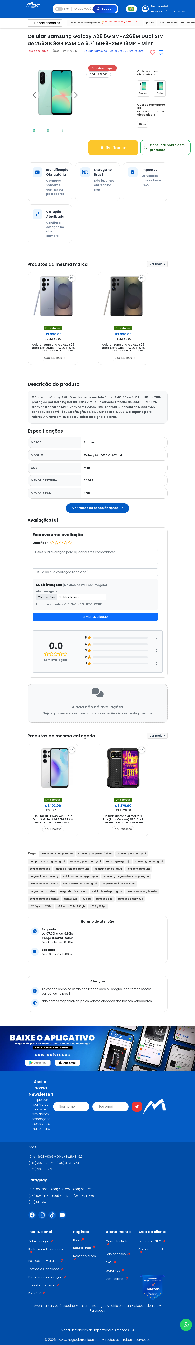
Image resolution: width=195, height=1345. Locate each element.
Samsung (101, 51)
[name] (71, 1105)
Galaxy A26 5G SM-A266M (126, 51)
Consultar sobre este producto (161, 147)
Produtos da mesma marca (65, 262)
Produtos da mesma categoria (69, 734)
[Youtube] (64, 1216)
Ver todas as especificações (97, 506)
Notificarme (113, 146)
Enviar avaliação (95, 615)
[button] (35, 95)
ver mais (157, 263)
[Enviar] (137, 1105)
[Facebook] (33, 1216)
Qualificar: (40, 541)
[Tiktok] (53, 1216)
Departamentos (45, 23)
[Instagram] (43, 1216)
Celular (88, 51)
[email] (110, 1105)
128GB (142, 124)
